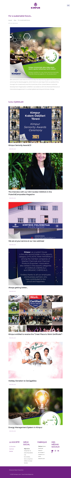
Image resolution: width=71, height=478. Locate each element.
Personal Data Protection (16, 470)
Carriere (11, 449)
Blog (15, 20)
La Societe (12, 446)
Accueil (10, 20)
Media (11, 451)
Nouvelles (12, 149)
